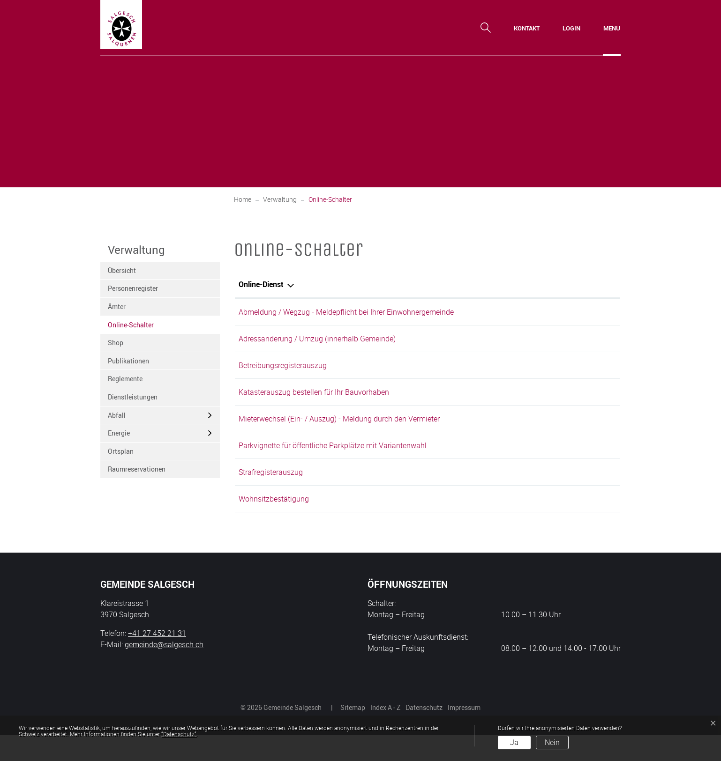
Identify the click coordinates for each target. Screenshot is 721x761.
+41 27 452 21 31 (157, 659)
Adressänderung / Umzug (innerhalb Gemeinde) (317, 342)
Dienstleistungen (133, 396)
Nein (552, 742)
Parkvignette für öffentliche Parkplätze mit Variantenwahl (333, 462)
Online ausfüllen (529, 313)
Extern (596, 373)
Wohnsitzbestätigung (274, 522)
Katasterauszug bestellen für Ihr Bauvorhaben (314, 402)
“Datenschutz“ (178, 734)
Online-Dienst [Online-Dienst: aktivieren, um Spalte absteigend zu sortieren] (261, 284)
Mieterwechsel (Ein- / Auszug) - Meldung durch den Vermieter (339, 432)
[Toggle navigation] (612, 28)
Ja (514, 742)
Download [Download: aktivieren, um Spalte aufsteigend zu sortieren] (581, 284)
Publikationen (128, 360)
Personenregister (133, 288)
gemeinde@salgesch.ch (164, 670)
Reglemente (125, 378)
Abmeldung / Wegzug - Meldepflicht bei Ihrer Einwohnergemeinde (346, 312)
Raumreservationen (136, 469)
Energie (119, 433)
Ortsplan (121, 451)
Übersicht (122, 270)
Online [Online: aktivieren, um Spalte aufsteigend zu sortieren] (504, 284)
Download (595, 463)
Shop (115, 342)
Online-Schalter (130, 327)
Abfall (117, 415)
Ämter (117, 306)
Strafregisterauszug (271, 492)
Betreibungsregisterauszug (283, 372)
